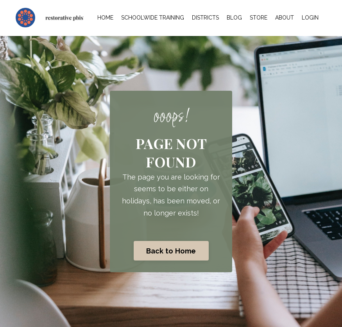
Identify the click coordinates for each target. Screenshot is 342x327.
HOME (105, 17)
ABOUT (284, 17)
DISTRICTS (205, 17)
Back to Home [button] (171, 251)
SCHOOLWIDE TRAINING (152, 17)
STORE (258, 17)
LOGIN (310, 17)
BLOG (234, 17)
